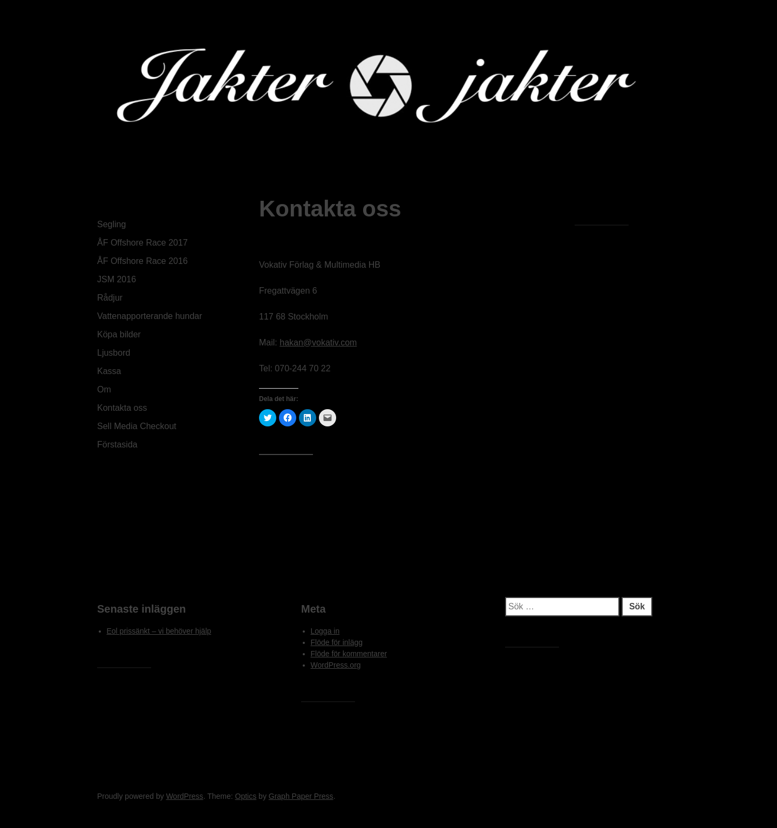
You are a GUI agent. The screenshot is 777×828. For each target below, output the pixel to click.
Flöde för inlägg (337, 642)
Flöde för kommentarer (349, 653)
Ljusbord (113, 352)
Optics (246, 796)
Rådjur (109, 297)
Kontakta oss (122, 407)
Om (104, 389)
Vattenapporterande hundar (149, 316)
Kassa (109, 371)
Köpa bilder (119, 334)
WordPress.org (336, 665)
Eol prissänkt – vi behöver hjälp (159, 631)
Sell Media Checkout (136, 426)
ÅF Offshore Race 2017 (142, 242)
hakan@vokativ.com (318, 342)
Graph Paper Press (301, 796)
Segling (111, 224)
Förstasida (117, 444)
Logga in (325, 631)
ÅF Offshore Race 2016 (142, 261)
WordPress (184, 796)
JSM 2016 (116, 279)
